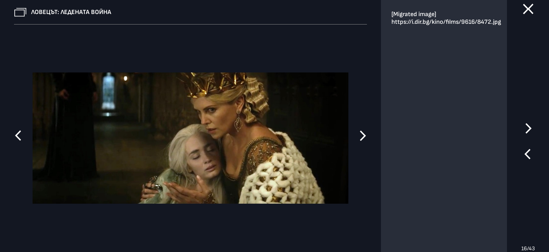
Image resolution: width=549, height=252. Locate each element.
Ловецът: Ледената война (71, 12)
